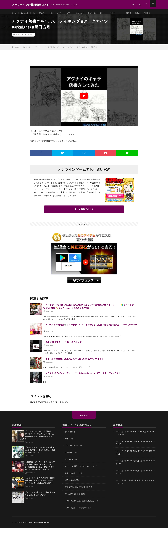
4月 (132, 439)
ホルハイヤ (86, 13)
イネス (54, 13)
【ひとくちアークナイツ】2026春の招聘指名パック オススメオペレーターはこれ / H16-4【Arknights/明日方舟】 (39, 488)
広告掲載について (72, 460)
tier (36, 13)
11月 (117, 452)
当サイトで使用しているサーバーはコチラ (82, 473)
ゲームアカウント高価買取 (76, 501)
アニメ (44, 13)
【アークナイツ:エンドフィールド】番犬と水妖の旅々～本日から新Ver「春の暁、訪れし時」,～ (40, 457)
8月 (145, 449)
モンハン (112, 13)
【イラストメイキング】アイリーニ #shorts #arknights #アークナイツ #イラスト (82, 381)
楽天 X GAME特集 (72, 487)
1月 (122, 439)
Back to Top (84, 423)
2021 (118, 487)
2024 (118, 458)
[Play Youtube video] (84, 103)
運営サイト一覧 (71, 466)
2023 (118, 468)
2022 (118, 478)
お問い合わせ (70, 439)
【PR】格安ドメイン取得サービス (79, 514)
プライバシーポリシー (74, 453)
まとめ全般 (26, 13)
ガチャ (75, 13)
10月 (153, 449)
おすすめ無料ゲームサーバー (77, 480)
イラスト (64, 13)
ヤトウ (122, 13)
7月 (142, 449)
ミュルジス (99, 13)
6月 (139, 449)
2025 (118, 449)
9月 (149, 449)
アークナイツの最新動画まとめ (39, 529)
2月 (125, 439)
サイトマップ (70, 446)
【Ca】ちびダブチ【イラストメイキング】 (63, 349)
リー (131, 13)
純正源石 (17, 18)
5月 (135, 449)
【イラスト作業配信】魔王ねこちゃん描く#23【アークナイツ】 (73, 366)
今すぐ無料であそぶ (84, 217)
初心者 (139, 13)
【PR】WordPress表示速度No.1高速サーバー (83, 507)
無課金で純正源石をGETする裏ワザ (79, 494)
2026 (118, 439)
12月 (122, 452)
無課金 (149, 13)
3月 (128, 439)
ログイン (54, 409)
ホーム (14, 13)
